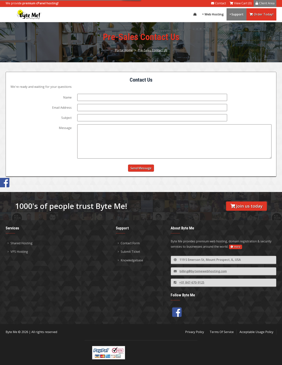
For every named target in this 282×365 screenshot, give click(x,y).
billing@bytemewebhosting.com (200, 271)
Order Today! (261, 14)
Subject (66, 118)
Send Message (141, 168)
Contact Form (129, 243)
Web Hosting (214, 14)
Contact (218, 3)
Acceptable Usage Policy (256, 332)
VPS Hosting (18, 252)
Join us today (246, 206)
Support (237, 14)
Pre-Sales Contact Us (152, 50)
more (235, 246)
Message (65, 128)
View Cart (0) (241, 3)
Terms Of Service (222, 332)
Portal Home (124, 50)
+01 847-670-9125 (189, 282)
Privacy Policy (194, 332)
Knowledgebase (130, 260)
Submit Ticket (129, 252)
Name (67, 97)
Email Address (62, 107)
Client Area (264, 3)
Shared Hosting (20, 243)
